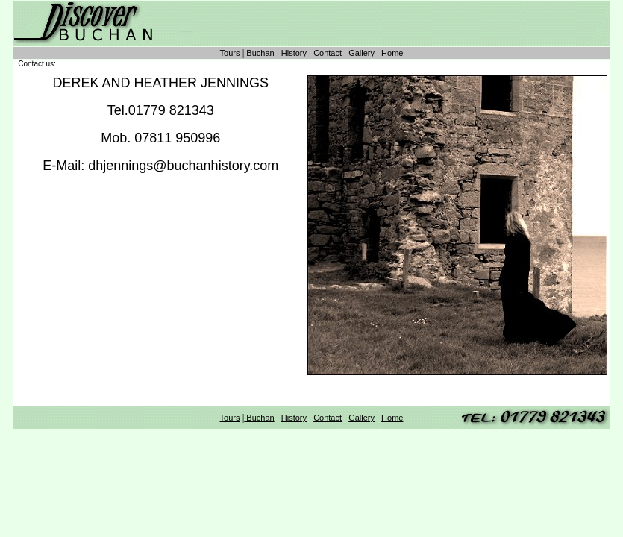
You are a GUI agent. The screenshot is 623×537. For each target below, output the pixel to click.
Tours (230, 52)
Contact (327, 52)
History (294, 52)
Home (392, 52)
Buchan (259, 52)
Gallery (361, 52)
